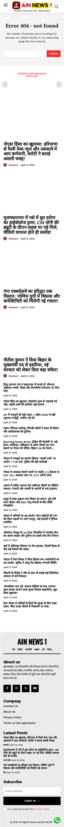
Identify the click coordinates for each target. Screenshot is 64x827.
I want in (32, 801)
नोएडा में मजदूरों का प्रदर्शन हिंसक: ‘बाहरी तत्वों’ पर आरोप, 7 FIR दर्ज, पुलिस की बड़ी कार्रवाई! (29, 460)
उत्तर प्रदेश (7, 760)
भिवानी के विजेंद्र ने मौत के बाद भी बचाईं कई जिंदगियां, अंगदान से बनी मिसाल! (31, 574)
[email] (32, 791)
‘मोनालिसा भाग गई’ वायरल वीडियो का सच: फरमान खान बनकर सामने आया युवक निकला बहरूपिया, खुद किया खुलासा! (30, 590)
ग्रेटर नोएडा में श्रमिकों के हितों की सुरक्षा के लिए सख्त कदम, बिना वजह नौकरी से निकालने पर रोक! (30, 605)
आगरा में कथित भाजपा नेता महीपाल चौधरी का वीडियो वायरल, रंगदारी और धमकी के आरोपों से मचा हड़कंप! (30, 487)
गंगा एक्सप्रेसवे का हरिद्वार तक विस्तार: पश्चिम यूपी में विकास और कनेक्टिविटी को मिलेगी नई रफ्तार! (31, 296)
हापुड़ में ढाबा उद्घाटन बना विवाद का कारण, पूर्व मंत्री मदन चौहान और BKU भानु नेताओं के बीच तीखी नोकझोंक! (29, 502)
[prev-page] (5, 84)
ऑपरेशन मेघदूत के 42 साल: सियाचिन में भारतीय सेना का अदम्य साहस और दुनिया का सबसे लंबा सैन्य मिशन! (31, 534)
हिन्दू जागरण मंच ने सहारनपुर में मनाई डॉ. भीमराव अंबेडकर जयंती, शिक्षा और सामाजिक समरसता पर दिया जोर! (31, 388)
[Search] (54, 53)
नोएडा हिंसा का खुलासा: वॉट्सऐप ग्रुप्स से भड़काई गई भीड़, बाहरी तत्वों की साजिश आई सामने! (30, 403)
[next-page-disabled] (59, 84)
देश (4, 772)
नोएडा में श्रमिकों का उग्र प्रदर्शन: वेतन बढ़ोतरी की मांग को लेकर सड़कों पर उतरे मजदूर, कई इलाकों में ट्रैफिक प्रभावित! (30, 519)
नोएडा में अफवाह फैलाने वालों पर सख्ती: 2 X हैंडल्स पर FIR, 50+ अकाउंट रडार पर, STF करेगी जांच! (31, 473)
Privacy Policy (41, 809)
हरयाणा (6, 745)
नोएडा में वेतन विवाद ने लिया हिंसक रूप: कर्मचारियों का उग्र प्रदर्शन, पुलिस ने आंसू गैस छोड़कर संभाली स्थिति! (31, 561)
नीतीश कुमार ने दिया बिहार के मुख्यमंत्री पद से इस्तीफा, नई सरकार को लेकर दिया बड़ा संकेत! (30, 364)
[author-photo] (5, 165)
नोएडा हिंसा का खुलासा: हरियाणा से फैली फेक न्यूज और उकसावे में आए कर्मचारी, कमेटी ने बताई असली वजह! (30, 151)
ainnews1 (13, 165)
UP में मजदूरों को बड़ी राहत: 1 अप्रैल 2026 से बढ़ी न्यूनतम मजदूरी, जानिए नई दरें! (29, 416)
